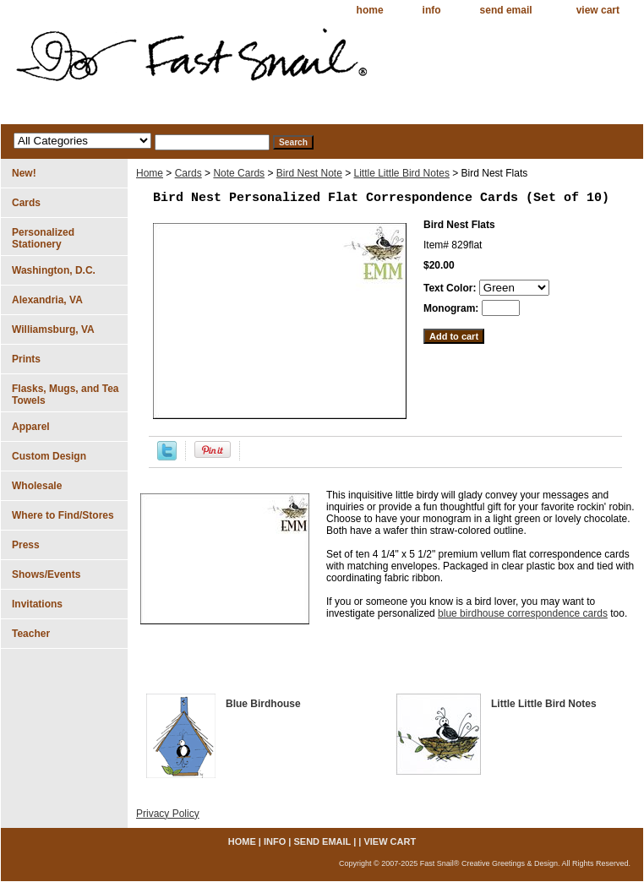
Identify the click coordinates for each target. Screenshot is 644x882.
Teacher (31, 634)
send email (506, 10)
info (432, 10)
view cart (597, 10)
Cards (188, 173)
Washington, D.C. (54, 270)
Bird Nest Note (309, 173)
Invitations (37, 604)
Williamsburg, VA (53, 329)
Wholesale (37, 486)
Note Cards (239, 173)
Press (26, 545)
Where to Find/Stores (63, 515)
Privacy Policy (167, 813)
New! (24, 173)
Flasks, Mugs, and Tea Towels (65, 394)
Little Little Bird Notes (402, 173)
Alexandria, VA (47, 300)
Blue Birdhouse (263, 704)
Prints (26, 359)
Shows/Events (46, 574)
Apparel (31, 427)
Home (149, 173)
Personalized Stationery (43, 238)
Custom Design (49, 456)
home (370, 10)
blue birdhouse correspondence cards (523, 613)
